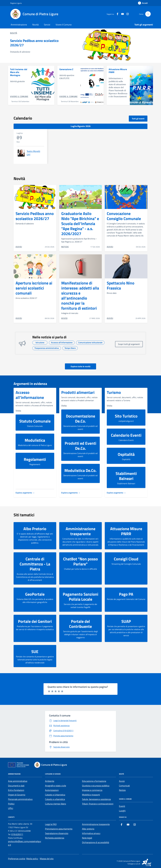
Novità (35, 24)
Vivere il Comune (64, 24)
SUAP (126, 621)
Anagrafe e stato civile (55, 785)
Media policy (32, 858)
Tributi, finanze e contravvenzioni (97, 803)
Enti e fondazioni (16, 790)
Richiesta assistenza (54, 838)
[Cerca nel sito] (148, 14)
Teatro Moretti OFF (33, 153)
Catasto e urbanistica (55, 799)
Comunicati (124, 785)
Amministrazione (19, 24)
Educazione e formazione (94, 781)
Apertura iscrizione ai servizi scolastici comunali (34, 288)
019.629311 (17, 834)
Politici (11, 803)
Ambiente (49, 781)
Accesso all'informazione (30, 395)
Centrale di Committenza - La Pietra (35, 563)
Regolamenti (35, 459)
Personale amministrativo (20, 799)
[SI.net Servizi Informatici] (147, 862)
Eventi (122, 806)
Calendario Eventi (126, 435)
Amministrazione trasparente (80, 531)
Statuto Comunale (35, 421)
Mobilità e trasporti (91, 794)
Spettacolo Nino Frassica (120, 285)
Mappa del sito (47, 858)
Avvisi (122, 781)
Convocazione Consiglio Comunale (124, 216)
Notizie (122, 790)
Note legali (87, 838)
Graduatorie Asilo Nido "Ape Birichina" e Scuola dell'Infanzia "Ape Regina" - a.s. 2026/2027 (80, 223)
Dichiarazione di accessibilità (95, 842)
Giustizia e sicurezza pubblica (95, 785)
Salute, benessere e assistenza (96, 799)
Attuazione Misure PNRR (118, 71)
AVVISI (19, 246)
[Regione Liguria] (16, 3)
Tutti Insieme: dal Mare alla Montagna (18, 72)
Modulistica (35, 440)
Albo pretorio (88, 828)
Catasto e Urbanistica (55, 794)
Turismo (114, 392)
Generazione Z (66, 69)
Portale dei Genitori (35, 621)
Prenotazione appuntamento (58, 828)
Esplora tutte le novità (80, 366)
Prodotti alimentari (77, 392)
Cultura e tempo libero (55, 803)
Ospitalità (126, 454)
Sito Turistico (126, 416)
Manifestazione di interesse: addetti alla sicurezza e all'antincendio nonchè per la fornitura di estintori (80, 295)
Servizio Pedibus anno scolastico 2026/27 (34, 43)
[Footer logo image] (52, 765)
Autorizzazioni (52, 790)
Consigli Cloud (126, 558)
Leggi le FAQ (51, 824)
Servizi (47, 24)
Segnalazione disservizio (56, 833)
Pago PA (126, 594)
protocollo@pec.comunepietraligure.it (24, 843)
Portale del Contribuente (80, 624)
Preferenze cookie (16, 858)
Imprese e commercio (92, 790)
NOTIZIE (65, 246)
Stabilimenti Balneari (126, 476)
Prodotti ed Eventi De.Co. (80, 446)
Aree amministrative (17, 781)
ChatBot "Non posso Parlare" (80, 561)
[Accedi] (143, 3)
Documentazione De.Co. (80, 418)
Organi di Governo (16, 794)
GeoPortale (35, 594)
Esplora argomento (25, 492)
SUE (34, 651)
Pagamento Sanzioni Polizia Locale (80, 597)
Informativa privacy (91, 833)
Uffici (10, 808)
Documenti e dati (16, 785)
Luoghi (122, 810)
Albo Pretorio (34, 528)
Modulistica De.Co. (80, 470)
